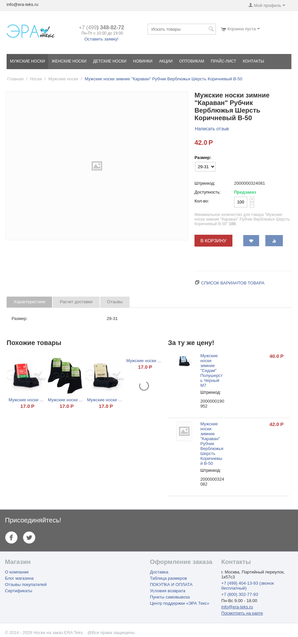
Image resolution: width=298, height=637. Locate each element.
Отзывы (115, 301)
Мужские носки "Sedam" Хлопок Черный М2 (104, 399)
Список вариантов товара (232, 282)
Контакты (253, 61)
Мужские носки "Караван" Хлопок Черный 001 (144, 360)
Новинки (143, 61)
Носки (36, 78)
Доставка (159, 572)
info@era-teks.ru (237, 606)
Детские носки (109, 61)
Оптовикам (191, 61)
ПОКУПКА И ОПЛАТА (171, 584)
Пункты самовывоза (170, 597)
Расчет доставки (76, 301)
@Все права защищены (111, 632)
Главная (15, 78)
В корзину (213, 240)
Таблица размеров (168, 578)
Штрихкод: (204, 183)
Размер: (202, 157)
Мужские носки (27, 61)
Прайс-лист (223, 61)
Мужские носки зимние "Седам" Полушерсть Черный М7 (211, 370)
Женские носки (68, 61)
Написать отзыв (212, 128)
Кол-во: (201, 201)
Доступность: (207, 192)
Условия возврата (168, 590)
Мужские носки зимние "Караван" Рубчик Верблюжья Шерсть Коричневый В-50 (212, 443)
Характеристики (29, 301)
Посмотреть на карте (242, 613)
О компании (17, 572)
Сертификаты (18, 590)
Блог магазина (19, 578)
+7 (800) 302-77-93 (239, 594)
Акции (165, 61)
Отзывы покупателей (26, 584)
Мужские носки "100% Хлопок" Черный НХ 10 (26, 399)
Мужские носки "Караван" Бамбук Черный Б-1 (65, 399)
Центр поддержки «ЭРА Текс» (179, 603)
